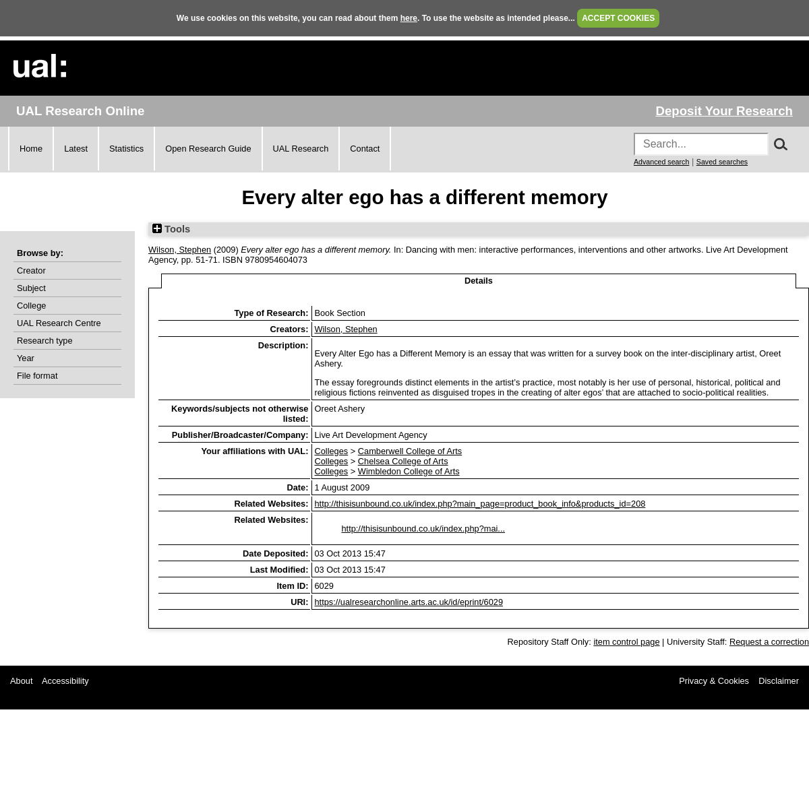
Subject (31, 288)
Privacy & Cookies (714, 681)
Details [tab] (479, 281)
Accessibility (65, 681)
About (21, 681)
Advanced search (661, 162)
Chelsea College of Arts (403, 461)
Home (31, 149)
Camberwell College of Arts (410, 451)
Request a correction (769, 642)
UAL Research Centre (59, 323)
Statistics (126, 149)
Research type (45, 341)
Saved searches (722, 162)
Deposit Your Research (724, 111)
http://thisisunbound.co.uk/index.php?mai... (423, 529)
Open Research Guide (208, 149)
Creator (31, 270)
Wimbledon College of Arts (409, 471)
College (31, 305)
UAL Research (301, 149)
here (408, 18)
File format (37, 376)
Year (25, 358)
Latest (76, 149)
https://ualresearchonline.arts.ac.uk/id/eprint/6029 (408, 602)
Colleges (331, 451)
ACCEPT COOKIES (618, 18)
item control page (626, 642)
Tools (171, 229)
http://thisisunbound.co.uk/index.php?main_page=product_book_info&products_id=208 (479, 504)
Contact (365, 149)
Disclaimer (778, 681)
